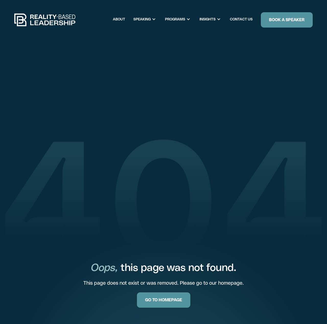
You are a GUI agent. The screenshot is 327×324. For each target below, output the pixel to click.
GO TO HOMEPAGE (163, 299)
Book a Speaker (287, 19)
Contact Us (241, 19)
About (119, 19)
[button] (147, 19)
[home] (45, 20)
